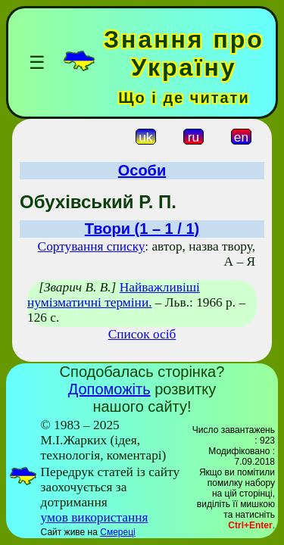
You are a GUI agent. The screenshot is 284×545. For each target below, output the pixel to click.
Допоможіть (109, 389)
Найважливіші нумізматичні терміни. (113, 295)
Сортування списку (91, 246)
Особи (142, 170)
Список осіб (142, 334)
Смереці (117, 532)
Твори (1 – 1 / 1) (142, 228)
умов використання (94, 517)
